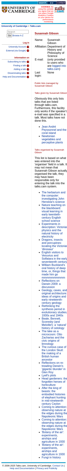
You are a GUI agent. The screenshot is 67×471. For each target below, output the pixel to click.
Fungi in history (51, 457)
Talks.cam (35, 26)
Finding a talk (21, 65)
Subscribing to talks (18, 61)
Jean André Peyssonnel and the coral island (54, 129)
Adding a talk (21, 69)
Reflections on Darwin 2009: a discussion (51, 284)
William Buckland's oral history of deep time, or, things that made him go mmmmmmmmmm (54, 271)
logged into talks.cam (56, 67)
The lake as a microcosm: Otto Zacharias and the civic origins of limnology (53, 337)
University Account (18, 47)
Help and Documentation (16, 77)
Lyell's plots (49, 375)
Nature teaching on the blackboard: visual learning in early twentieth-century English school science (53, 213)
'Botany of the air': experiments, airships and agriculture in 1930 (53, 437)
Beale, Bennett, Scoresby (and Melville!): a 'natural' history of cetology (54, 323)
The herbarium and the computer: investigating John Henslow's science (53, 197)
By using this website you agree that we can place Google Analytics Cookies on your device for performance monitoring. (45, 14)
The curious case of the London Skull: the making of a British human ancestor (54, 353)
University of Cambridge (14, 26)
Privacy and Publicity (46, 468)
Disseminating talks (18, 73)
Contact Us (57, 465)
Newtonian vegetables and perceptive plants (52, 139)
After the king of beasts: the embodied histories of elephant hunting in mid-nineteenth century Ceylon (54, 396)
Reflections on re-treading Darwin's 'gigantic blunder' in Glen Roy (54, 367)
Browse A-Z (17, 35)
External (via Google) (17, 50)
